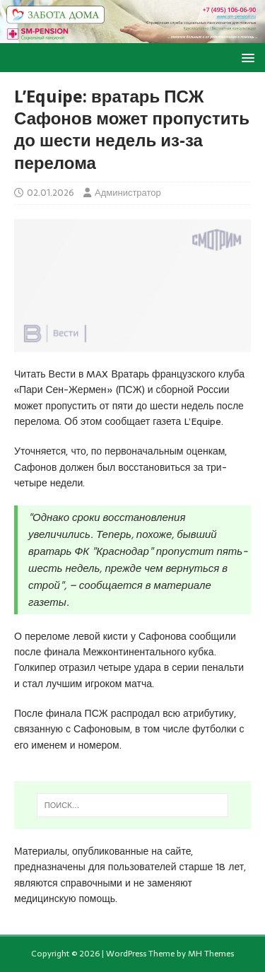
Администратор (128, 192)
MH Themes (211, 954)
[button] (245, 57)
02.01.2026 (50, 192)
